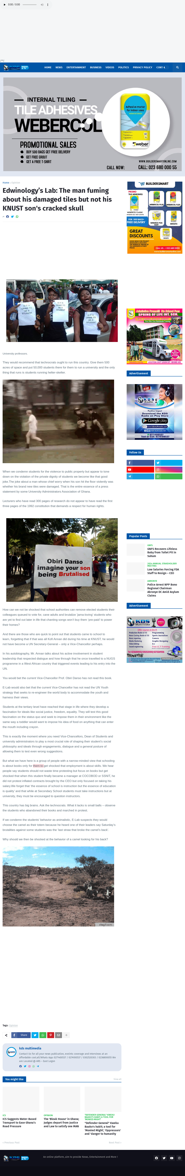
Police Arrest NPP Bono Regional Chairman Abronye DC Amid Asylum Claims (163, 590)
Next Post (114, 1142)
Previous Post (12, 1142)
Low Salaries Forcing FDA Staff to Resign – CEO (163, 571)
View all (117, 1079)
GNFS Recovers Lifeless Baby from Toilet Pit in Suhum (162, 552)
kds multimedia (30, 1048)
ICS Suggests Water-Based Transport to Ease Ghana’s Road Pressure (19, 1122)
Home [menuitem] (47, 67)
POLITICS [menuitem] (123, 67)
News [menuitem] (59, 67)
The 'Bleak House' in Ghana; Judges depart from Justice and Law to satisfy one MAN (61, 1122)
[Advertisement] (92, 34)
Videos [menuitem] (110, 67)
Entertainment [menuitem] (76, 67)
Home (6, 183)
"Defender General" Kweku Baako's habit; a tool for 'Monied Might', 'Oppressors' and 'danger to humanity (103, 1128)
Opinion (15, 183)
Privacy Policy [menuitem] (142, 67)
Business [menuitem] (95, 67)
